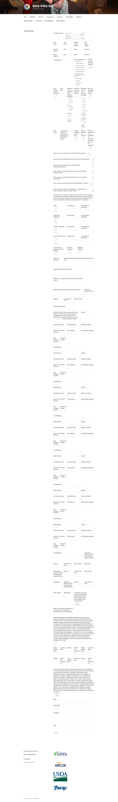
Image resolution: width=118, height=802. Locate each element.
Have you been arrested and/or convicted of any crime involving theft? (71, 160)
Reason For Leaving (63, 338)
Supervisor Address (86, 324)
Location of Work (63, 648)
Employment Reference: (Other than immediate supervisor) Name (89, 555)
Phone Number (78, 299)
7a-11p (83, 122)
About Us (60, 17)
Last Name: (55, 43)
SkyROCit (77, 84)
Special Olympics (28, 20)
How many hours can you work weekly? (77, 91)
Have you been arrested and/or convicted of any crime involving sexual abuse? (69, 178)
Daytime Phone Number (76, 44)
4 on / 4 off (69, 116)
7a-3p (83, 100)
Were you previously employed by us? (90, 91)
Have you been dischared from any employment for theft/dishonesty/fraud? (66, 166)
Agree (76, 602)
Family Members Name (55, 649)
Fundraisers (39, 20)
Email (54, 699)
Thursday (70, 108)
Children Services (79, 63)
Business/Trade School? (59, 237)
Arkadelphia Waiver (79, 67)
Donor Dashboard (49, 20)
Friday (69, 110)
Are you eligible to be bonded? (83, 133)
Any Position (77, 61)
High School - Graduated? (56, 216)
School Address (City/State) (85, 206)
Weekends (69, 112)
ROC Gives (79, 17)
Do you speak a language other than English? (58, 249)
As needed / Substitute (69, 120)
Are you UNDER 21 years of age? (76, 133)
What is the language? (56, 259)
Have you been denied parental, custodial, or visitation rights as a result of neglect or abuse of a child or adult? (70, 190)
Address (55, 299)
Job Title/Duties (57, 347)
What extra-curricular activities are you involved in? (67, 289)
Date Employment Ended (56, 339)
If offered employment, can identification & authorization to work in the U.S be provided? (91, 138)
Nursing (76, 80)
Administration (78, 78)
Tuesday (70, 102)
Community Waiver (79, 69)
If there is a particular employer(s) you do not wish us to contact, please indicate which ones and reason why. (63, 610)
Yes (55, 95)
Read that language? (70, 248)
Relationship (87, 563)
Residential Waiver (79, 71)
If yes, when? (55, 131)
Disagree (77, 604)
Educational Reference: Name (88, 290)
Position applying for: (79, 59)
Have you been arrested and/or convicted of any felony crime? (69, 153)
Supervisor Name (71, 324)
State (76, 49)
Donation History (60, 20)
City (65, 49)
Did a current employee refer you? (56, 91)
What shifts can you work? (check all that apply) (84, 92)
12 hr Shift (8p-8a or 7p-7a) (83, 119)
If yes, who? (61, 89)
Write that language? (81, 248)
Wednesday (69, 105)
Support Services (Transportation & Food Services (79, 75)
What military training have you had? (63, 269)
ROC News (32, 17)
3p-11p (83, 104)
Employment (51, 17)
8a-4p (83, 98)
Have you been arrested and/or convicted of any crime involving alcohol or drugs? (69, 172)
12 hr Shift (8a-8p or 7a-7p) (83, 114)
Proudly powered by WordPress (31, 798)
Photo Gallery (69, 17)
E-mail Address (57, 60)
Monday (70, 100)
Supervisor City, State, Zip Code (59, 331)
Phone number (78, 563)
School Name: (70, 205)
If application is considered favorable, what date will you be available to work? (64, 135)
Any (69, 98)
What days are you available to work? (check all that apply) (70, 92)
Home (25, 17)
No (55, 97)
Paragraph (56, 712)
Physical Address (55, 50)
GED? (55, 205)
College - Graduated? (59, 226)
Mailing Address (55, 55)
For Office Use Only (58, 33)
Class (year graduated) (59, 306)
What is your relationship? (77, 650)
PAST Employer (57, 353)
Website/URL (56, 705)
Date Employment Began (87, 330)
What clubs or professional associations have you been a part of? (68, 279)
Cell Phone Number (86, 44)
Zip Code (86, 50)
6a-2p (83, 102)
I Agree (55, 693)
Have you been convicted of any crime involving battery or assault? (71, 183)
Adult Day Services (79, 65)
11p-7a (83, 106)
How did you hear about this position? (90, 62)
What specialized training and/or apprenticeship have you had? (78, 259)
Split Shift (84, 110)
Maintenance (78, 82)
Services (41, 17)
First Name (65, 43)
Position (69, 647)
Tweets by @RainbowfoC (30, 754)
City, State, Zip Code (67, 299)
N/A (55, 211)
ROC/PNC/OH (43, 6)
